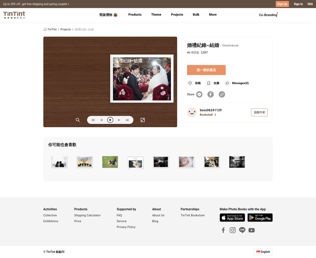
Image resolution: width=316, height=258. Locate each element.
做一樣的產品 (206, 70)
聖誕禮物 (108, 14)
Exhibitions (50, 221)
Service (122, 221)
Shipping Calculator (87, 215)
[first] (93, 120)
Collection (50, 215)
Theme (156, 15)
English (265, 251)
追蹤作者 (259, 112)
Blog (155, 221)
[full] (142, 120)
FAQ (310, 4)
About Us (158, 215)
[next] (119, 120)
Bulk (196, 15)
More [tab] (213, 15)
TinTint (50, 29)
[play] (110, 120)
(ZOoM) (77, 120)
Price (77, 221)
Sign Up (282, 4)
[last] (127, 120)
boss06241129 (211, 110)
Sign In (298, 4)
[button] (59, 162)
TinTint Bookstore (193, 215)
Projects (177, 15)
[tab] (135, 15)
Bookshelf (208, 114)
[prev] (102, 120)
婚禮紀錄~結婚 (84, 29)
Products (134, 15)
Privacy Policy (126, 227)
